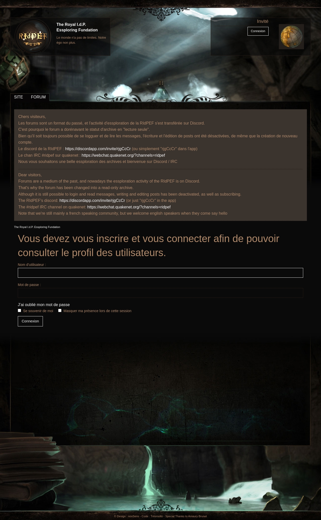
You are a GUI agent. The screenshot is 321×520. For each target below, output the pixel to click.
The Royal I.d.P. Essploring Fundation (37, 226)
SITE (18, 97)
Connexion (258, 31)
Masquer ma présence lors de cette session (97, 311)
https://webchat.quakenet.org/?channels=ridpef (123, 155)
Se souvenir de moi (38, 311)
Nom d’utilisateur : (160, 270)
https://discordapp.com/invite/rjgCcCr (98, 149)
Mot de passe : (160, 290)
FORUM (38, 97)
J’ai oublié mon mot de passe (44, 305)
